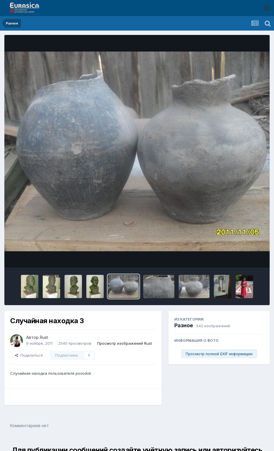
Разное (183, 325)
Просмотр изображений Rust (124, 343)
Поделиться (29, 355)
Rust (44, 337)
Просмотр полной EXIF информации (219, 353)
